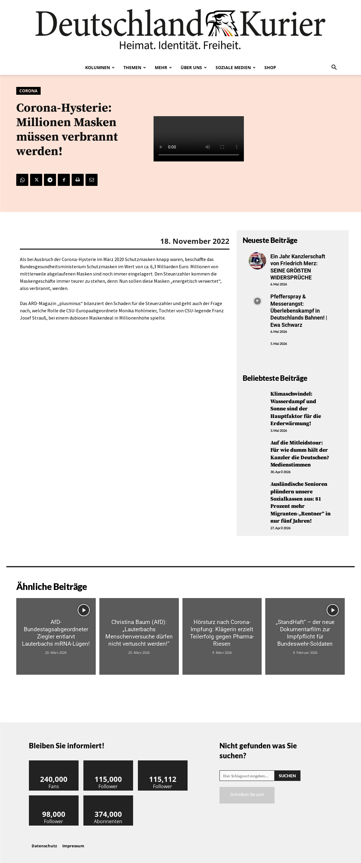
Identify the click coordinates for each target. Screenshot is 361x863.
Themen (134, 67)
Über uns (194, 67)
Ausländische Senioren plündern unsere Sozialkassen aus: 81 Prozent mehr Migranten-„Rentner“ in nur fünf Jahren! (300, 499)
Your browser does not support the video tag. (199, 138)
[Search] (287, 771)
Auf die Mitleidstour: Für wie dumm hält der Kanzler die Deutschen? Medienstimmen (299, 452)
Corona (28, 91)
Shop (270, 67)
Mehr (163, 67)
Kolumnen (100, 67)
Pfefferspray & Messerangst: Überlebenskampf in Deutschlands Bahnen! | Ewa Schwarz (298, 310)
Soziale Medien (236, 67)
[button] (334, 68)
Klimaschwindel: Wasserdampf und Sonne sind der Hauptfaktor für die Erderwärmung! (295, 408)
